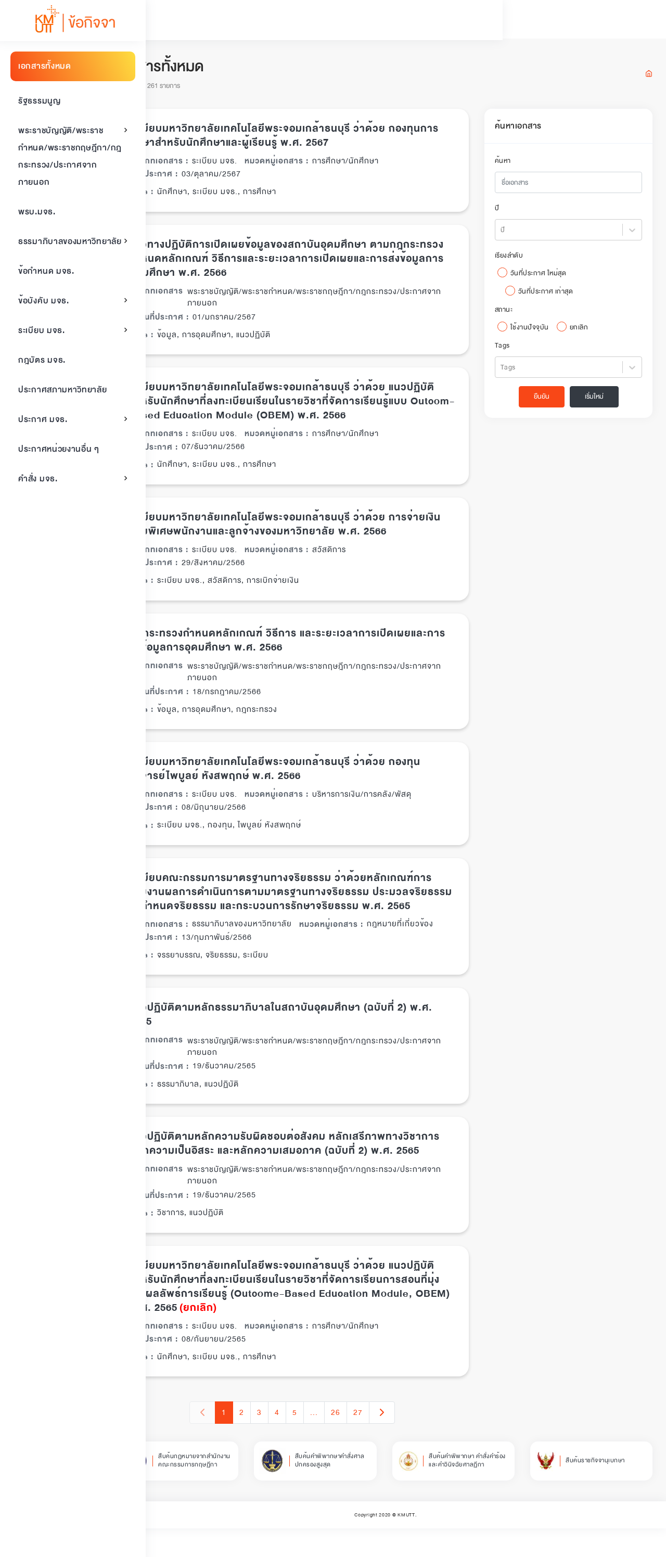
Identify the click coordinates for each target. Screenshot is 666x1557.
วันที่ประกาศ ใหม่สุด (552, 276)
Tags (515, 348)
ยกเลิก (592, 330)
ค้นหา (516, 164)
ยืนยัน (547, 399)
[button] (412, 1442)
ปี (510, 211)
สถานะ (517, 312)
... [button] (344, 1441)
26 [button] (365, 1441)
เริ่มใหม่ (599, 399)
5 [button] (324, 1441)
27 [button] (387, 1441)
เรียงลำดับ (522, 258)
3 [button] (289, 1441)
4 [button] (306, 1441)
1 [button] (253, 1441)
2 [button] (271, 1441)
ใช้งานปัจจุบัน (543, 330)
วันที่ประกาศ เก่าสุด (559, 294)
